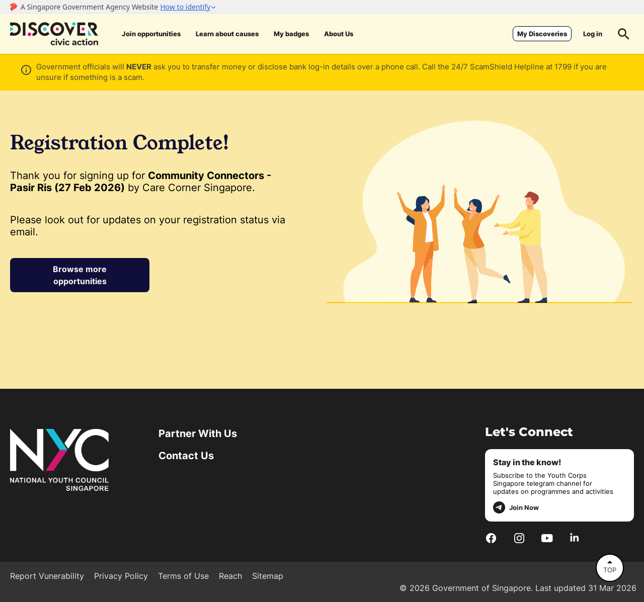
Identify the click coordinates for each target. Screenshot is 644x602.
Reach (230, 576)
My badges (291, 34)
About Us (338, 34)
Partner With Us (197, 433)
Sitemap (267, 576)
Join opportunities (151, 34)
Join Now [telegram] (516, 507)
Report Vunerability (47, 576)
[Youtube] (547, 538)
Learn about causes (227, 34)
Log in (592, 34)
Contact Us (186, 456)
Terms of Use (183, 576)
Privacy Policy (121, 576)
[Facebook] (491, 538)
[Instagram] (519, 538)
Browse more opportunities (80, 275)
